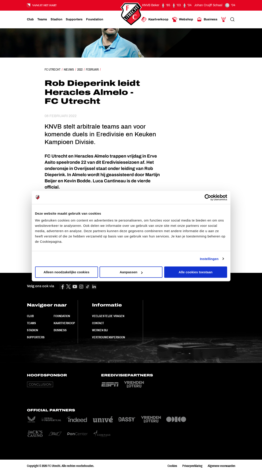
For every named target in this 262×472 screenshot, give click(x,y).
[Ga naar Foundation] (94, 19)
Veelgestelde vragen (108, 316)
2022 (80, 69)
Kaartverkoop (64, 323)
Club (30, 316)
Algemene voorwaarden (221, 466)
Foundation (62, 316)
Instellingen (209, 259)
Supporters (36, 337)
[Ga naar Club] (30, 19)
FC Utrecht (52, 69)
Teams (31, 323)
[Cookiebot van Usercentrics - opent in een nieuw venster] (207, 197)
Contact (98, 323)
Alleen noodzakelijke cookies (66, 272)
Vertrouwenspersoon (108, 337)
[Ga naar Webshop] (182, 19)
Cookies (172, 466)
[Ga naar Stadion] (56, 19)
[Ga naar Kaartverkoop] (154, 19)
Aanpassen (131, 272)
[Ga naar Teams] (42, 19)
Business (60, 330)
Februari (92, 69)
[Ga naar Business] (207, 19)
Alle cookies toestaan (195, 272)
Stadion (32, 330)
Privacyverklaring (192, 466)
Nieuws (69, 69)
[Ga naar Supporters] (74, 19)
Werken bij (100, 330)
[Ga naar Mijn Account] (223, 19)
